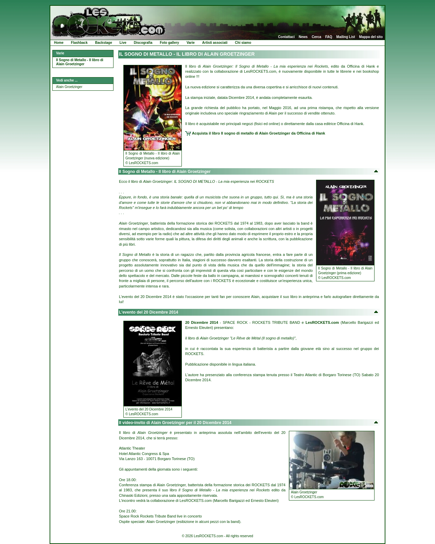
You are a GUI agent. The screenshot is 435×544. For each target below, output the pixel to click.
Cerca (316, 37)
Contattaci (286, 37)
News (303, 37)
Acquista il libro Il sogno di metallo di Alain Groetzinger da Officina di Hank (255, 133)
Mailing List (345, 37)
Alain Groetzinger (69, 87)
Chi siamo (243, 43)
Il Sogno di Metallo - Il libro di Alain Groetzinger (79, 62)
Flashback (79, 43)
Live (123, 43)
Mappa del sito (371, 37)
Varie (191, 43)
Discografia (143, 43)
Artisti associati (214, 43)
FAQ (328, 37)
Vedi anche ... (66, 80)
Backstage (103, 43)
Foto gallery (169, 43)
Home (59, 43)
